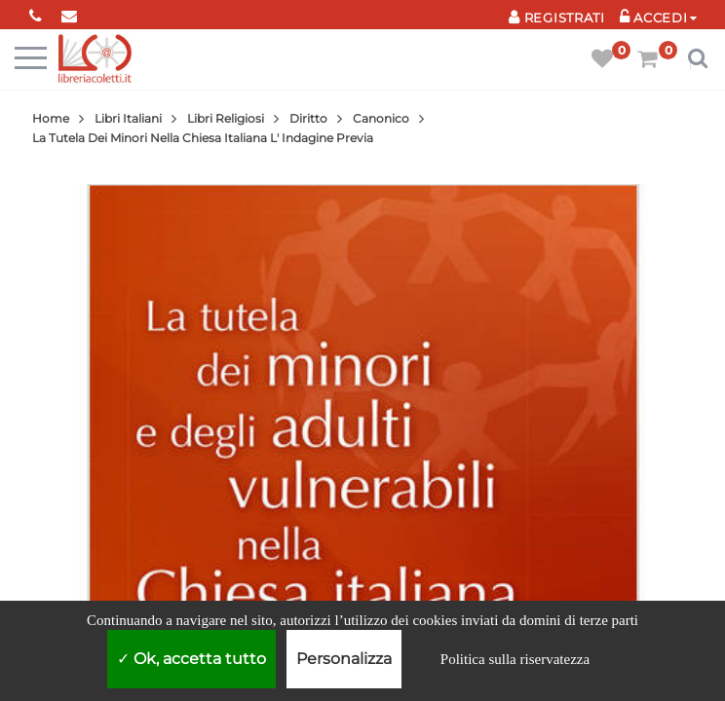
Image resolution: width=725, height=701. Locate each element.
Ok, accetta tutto (191, 658)
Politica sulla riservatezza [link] (515, 659)
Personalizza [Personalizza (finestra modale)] (344, 658)
